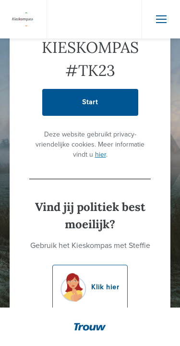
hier (100, 154)
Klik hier (89, 287)
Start (90, 102)
